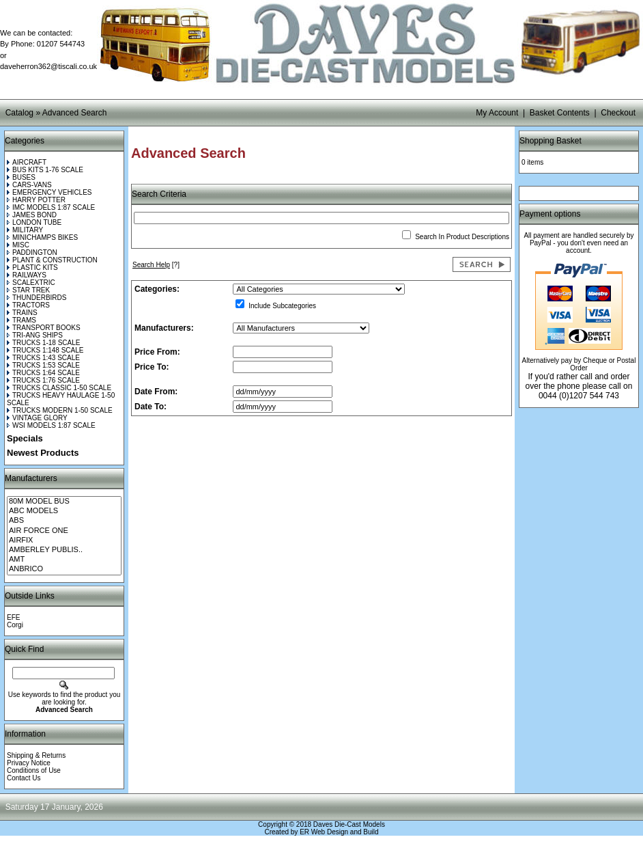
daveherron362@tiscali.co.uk (48, 66)
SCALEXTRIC (31, 282)
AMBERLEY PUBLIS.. (64, 550)
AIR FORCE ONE (64, 531)
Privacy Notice (29, 763)
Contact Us (23, 778)
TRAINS (22, 312)
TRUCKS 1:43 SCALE (43, 357)
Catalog (19, 113)
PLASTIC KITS (32, 267)
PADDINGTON (32, 252)
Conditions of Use (34, 770)
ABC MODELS (64, 511)
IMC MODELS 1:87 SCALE (51, 207)
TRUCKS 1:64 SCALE (43, 373)
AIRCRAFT (26, 162)
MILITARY (25, 230)
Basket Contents (560, 113)
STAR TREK (28, 290)
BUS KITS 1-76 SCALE (45, 170)
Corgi (15, 625)
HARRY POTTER (36, 200)
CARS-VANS (29, 185)
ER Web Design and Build (339, 832)
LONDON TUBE (34, 222)
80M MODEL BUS (64, 501)
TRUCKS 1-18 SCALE (43, 342)
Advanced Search (74, 113)
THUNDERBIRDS (36, 297)
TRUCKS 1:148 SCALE (45, 350)
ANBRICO (64, 569)
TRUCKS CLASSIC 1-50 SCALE (59, 388)
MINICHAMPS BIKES (42, 237)
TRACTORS (28, 305)
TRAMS (21, 320)
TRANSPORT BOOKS (44, 327)
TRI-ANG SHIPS (35, 335)
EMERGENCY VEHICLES (49, 192)
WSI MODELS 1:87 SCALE (51, 425)
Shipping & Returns (36, 755)
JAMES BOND (32, 215)
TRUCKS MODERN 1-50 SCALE (60, 410)
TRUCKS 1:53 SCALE (43, 365)
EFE (13, 617)
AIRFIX (64, 540)
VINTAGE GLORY (37, 418)
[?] (156, 265)
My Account (497, 113)
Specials (25, 438)
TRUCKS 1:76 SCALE (43, 380)
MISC (18, 245)
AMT (64, 559)
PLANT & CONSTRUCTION (52, 260)
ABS (64, 520)
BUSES (21, 177)
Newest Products (42, 453)
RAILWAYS (26, 275)
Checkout (618, 113)
